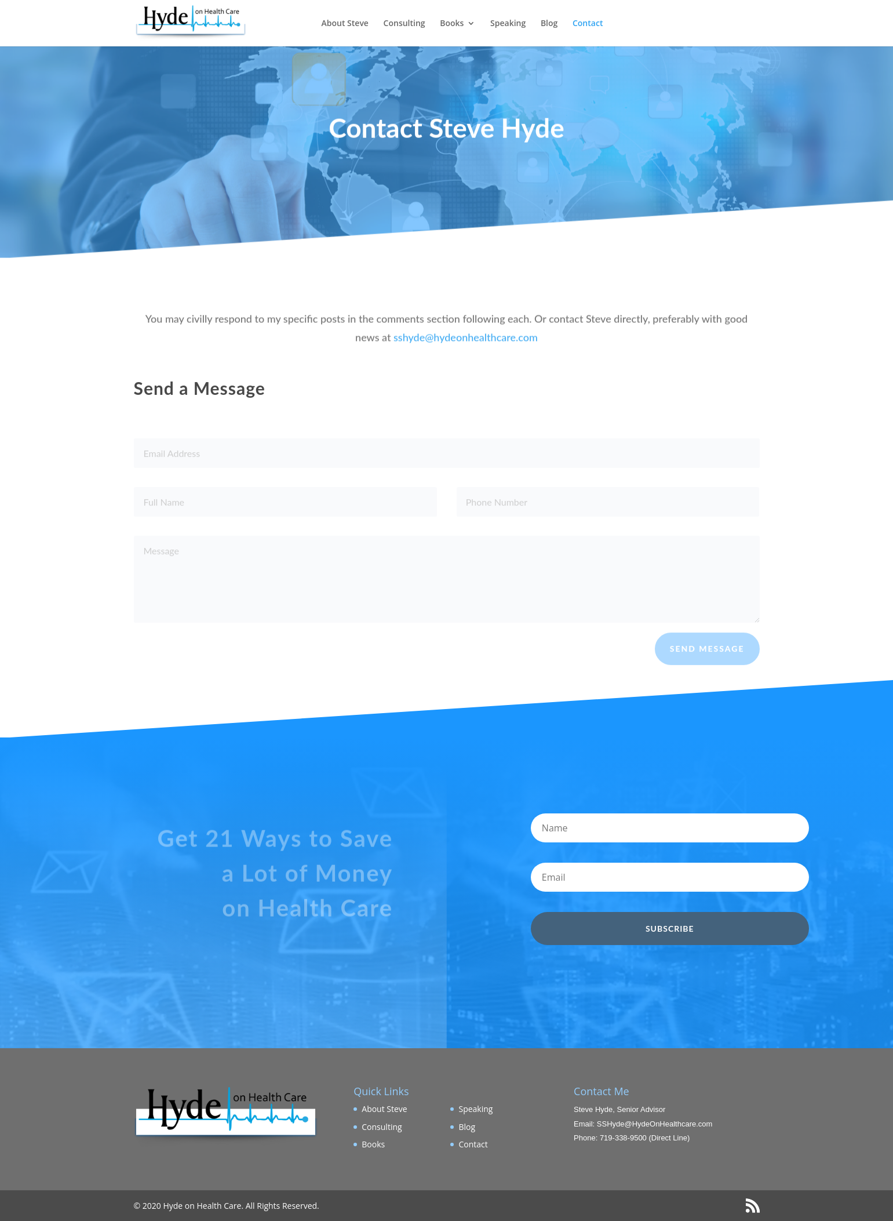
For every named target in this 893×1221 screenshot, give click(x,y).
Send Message (707, 654)
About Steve (345, 23)
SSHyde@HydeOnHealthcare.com (655, 1124)
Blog (549, 23)
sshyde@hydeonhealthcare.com (465, 345)
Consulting (404, 23)
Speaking (508, 23)
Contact (588, 23)
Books (452, 23)
